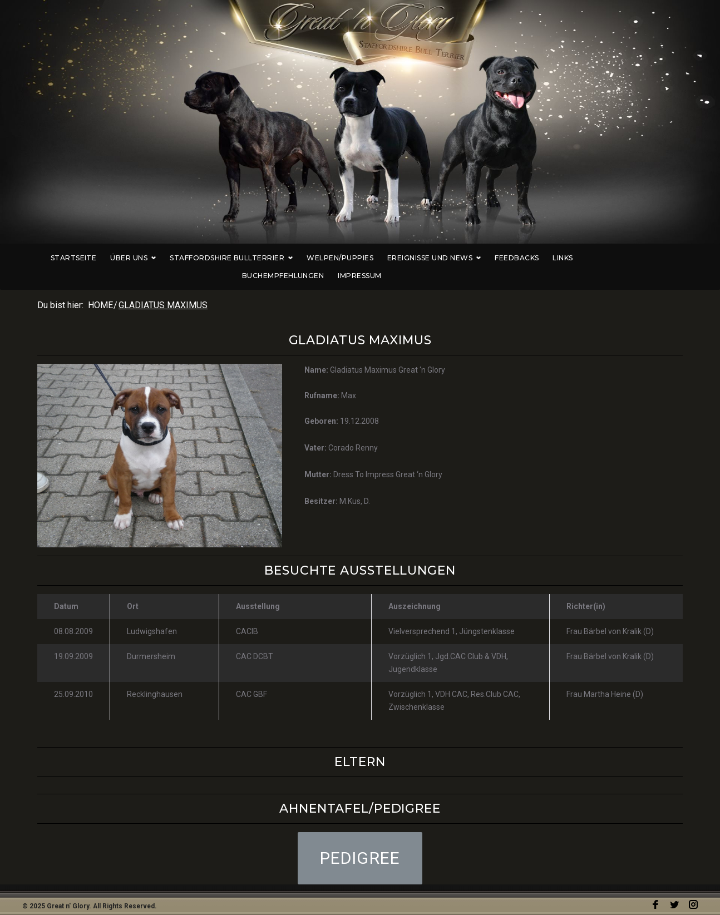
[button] (360, 840)
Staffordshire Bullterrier (202, 258)
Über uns (104, 258)
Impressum (676, 258)
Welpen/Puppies (311, 258)
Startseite (45, 258)
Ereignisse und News (405, 258)
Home (100, 287)
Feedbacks (488, 258)
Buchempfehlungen (600, 258)
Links (534, 258)
